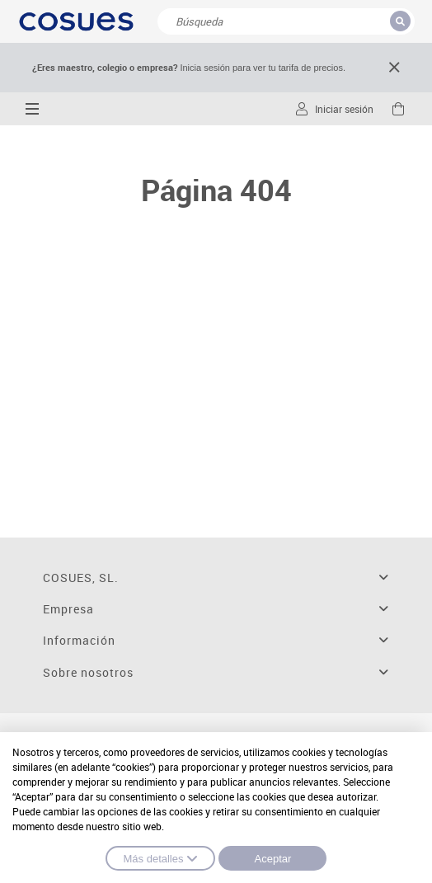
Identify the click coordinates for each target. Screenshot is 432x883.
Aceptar (273, 858)
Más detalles (161, 858)
